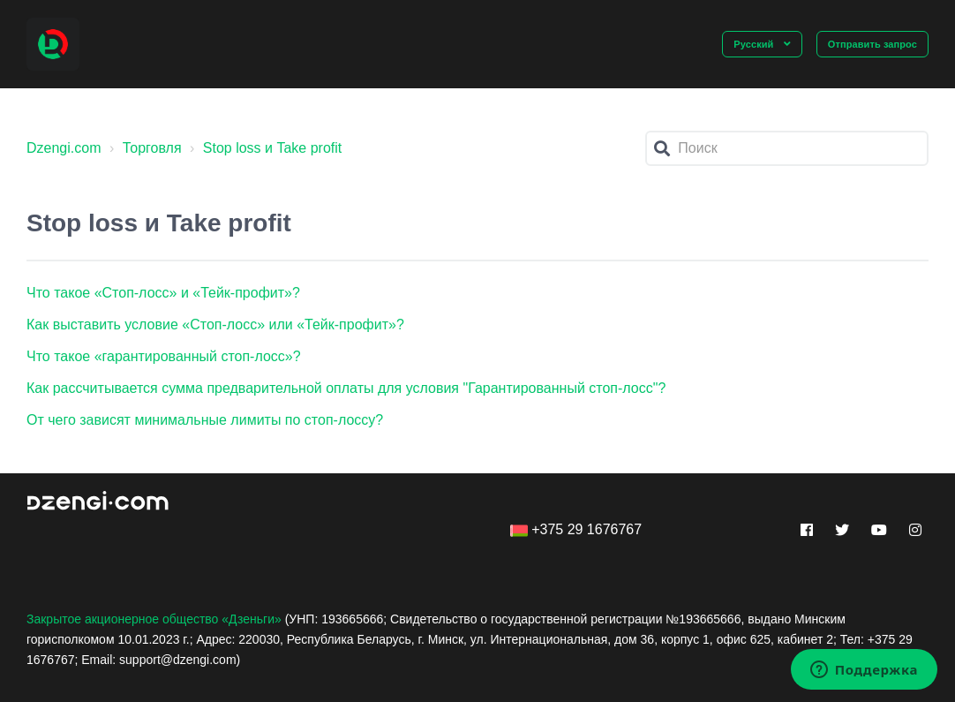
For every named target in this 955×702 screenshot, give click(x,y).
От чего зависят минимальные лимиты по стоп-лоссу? (204, 419)
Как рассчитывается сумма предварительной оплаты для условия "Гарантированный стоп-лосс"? (345, 388)
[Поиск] (787, 148)
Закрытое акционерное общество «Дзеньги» (154, 619)
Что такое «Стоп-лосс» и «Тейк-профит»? (163, 292)
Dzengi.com (63, 147)
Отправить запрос (872, 44)
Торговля (152, 147)
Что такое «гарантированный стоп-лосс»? (163, 356)
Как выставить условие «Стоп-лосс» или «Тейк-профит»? (215, 324)
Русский (754, 44)
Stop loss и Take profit (272, 147)
